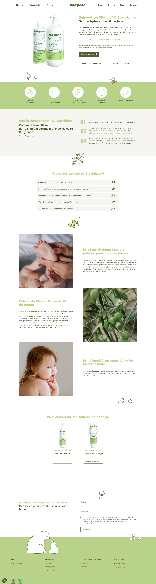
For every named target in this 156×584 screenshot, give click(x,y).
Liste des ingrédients (110, 40)
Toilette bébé (50, 577)
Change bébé (50, 573)
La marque (83, 570)
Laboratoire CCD (85, 573)
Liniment (48, 570)
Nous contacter (16, 570)
